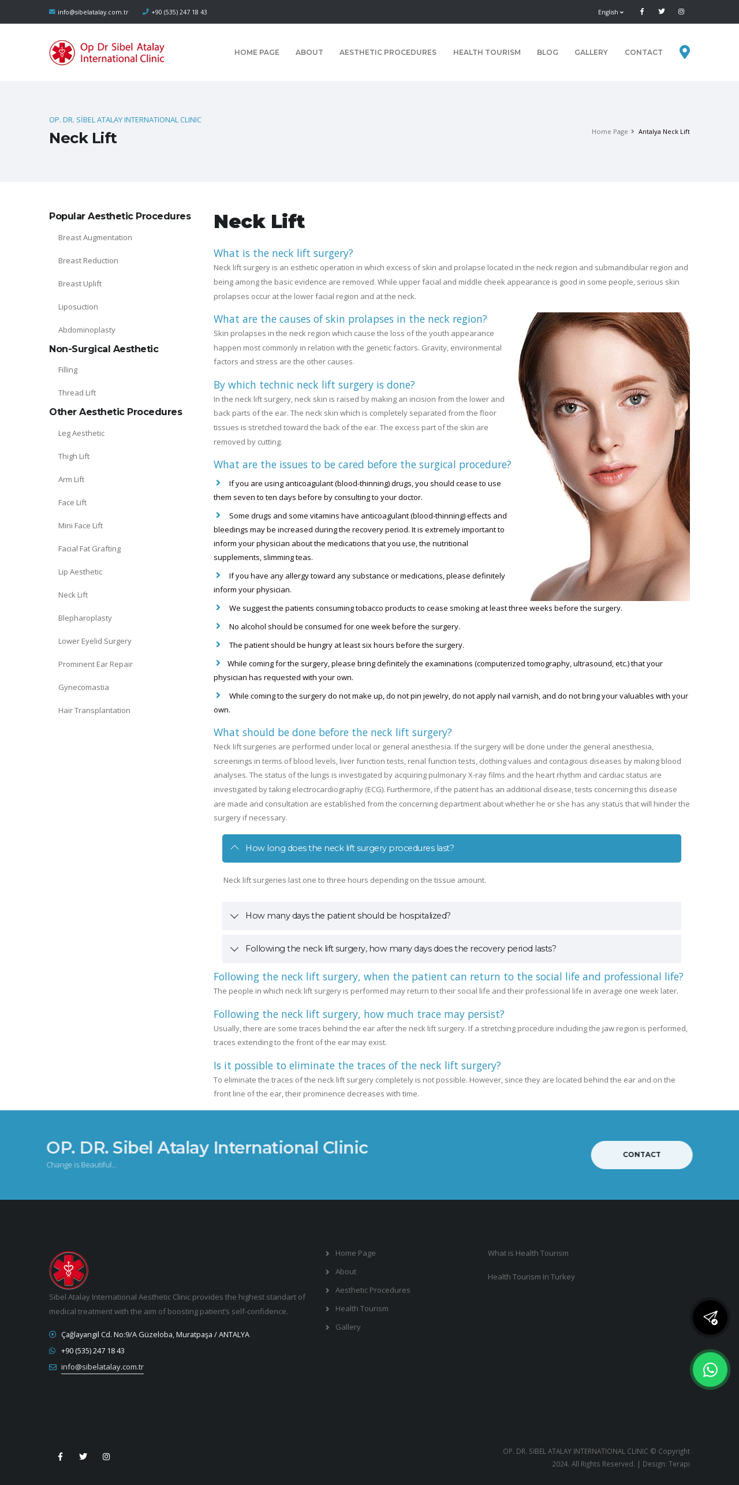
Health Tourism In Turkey (531, 1276)
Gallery (591, 52)
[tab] (451, 848)
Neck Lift (73, 594)
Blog (547, 52)
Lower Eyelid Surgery (95, 641)
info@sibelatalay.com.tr (93, 12)
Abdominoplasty (86, 329)
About (309, 52)
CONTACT (644, 52)
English (611, 12)
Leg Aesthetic (81, 433)
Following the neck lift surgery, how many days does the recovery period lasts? (400, 948)
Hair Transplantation (94, 710)
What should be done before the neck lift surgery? (333, 732)
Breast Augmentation (95, 237)
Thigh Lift (73, 456)
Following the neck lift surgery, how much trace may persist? (359, 1014)
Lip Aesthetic (80, 571)
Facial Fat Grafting (89, 548)
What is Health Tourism (528, 1253)
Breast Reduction (88, 260)
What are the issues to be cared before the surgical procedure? (363, 464)
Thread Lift (77, 392)
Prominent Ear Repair (95, 664)
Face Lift (72, 502)
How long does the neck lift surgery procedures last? (349, 848)
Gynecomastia (83, 687)
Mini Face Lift (80, 525)
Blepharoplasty (85, 618)
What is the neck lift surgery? (283, 253)
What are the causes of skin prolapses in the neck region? (350, 319)
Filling (67, 369)
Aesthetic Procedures (387, 52)
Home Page (256, 52)
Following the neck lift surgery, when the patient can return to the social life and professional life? (449, 976)
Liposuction (78, 306)
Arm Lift (71, 479)
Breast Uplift (80, 283)
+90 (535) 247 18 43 (179, 12)
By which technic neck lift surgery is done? (314, 384)
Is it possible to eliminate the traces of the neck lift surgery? (357, 1065)
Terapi (679, 1463)
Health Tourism (487, 52)
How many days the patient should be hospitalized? (348, 916)
